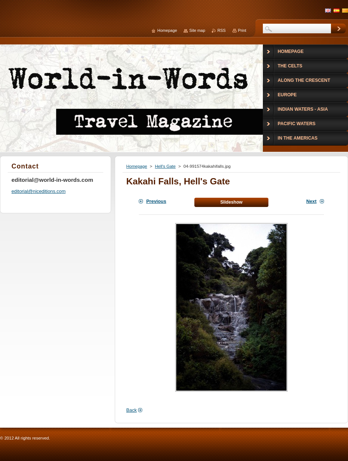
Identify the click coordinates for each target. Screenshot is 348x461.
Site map (197, 30)
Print (242, 30)
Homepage (136, 166)
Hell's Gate (165, 166)
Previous (156, 201)
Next (311, 201)
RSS (221, 30)
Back (131, 410)
